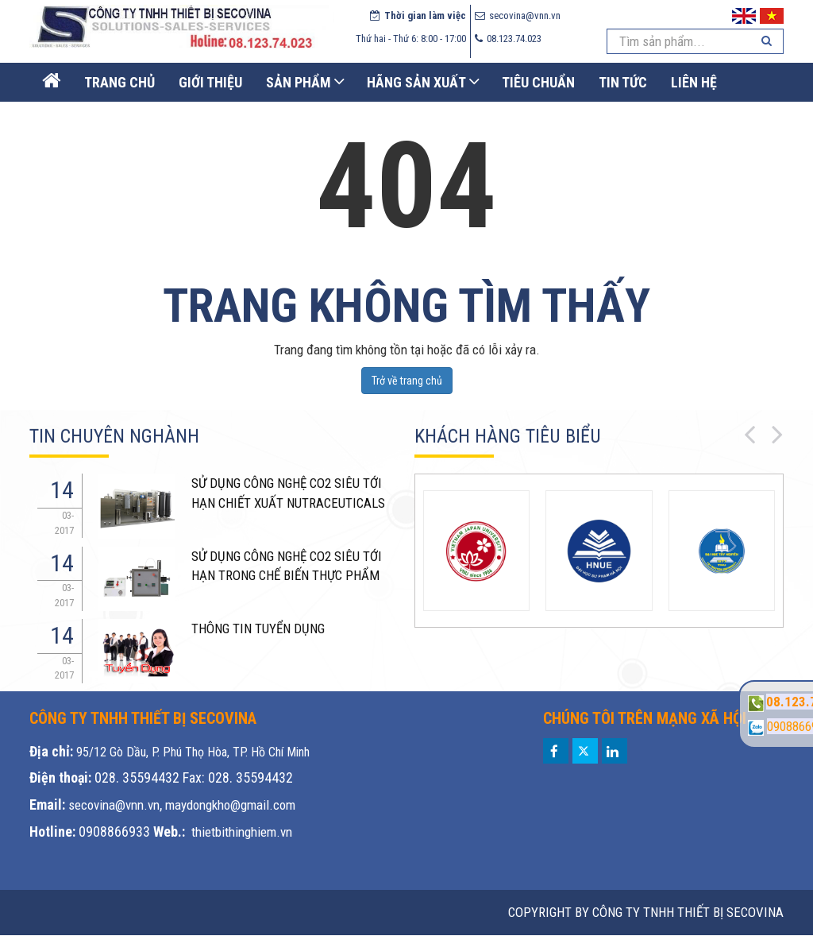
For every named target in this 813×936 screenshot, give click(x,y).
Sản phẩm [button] (298, 82)
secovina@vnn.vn (114, 805)
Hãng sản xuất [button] (416, 82)
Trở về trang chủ (407, 380)
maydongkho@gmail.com (230, 805)
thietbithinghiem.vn (241, 832)
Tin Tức (623, 82)
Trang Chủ (119, 82)
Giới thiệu (210, 82)
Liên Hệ (694, 82)
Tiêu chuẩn (538, 82)
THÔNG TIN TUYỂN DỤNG (258, 628)
